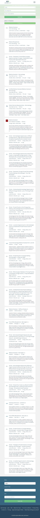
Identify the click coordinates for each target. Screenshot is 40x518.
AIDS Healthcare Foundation (14, 121)
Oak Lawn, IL (17, 417)
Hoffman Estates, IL (18, 310)
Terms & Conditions (26, 508)
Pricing (9, 509)
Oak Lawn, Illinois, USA (26, 211)
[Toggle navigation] (34, 2)
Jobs (8, 508)
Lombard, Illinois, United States (15, 108)
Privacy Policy (35, 508)
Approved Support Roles (17, 509)
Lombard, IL (16, 404)
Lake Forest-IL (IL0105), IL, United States (17, 30)
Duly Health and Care (13, 76)
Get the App (3, 508)
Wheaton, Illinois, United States (15, 94)
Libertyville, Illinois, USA (27, 371)
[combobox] (20, 7)
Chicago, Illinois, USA (26, 140)
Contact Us (3, 509)
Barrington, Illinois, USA (27, 296)
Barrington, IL (17, 323)
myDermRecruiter (12, 61)
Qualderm (11, 244)
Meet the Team (17, 508)
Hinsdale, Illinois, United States (15, 77)
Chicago (16, 244)
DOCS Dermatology (13, 28)
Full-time (19, 61)
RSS (11, 508)
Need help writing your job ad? (32, 509)
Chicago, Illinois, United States (15, 123)
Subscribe (20, 17)
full (19, 28)
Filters (20, 23)
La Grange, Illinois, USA (27, 61)
